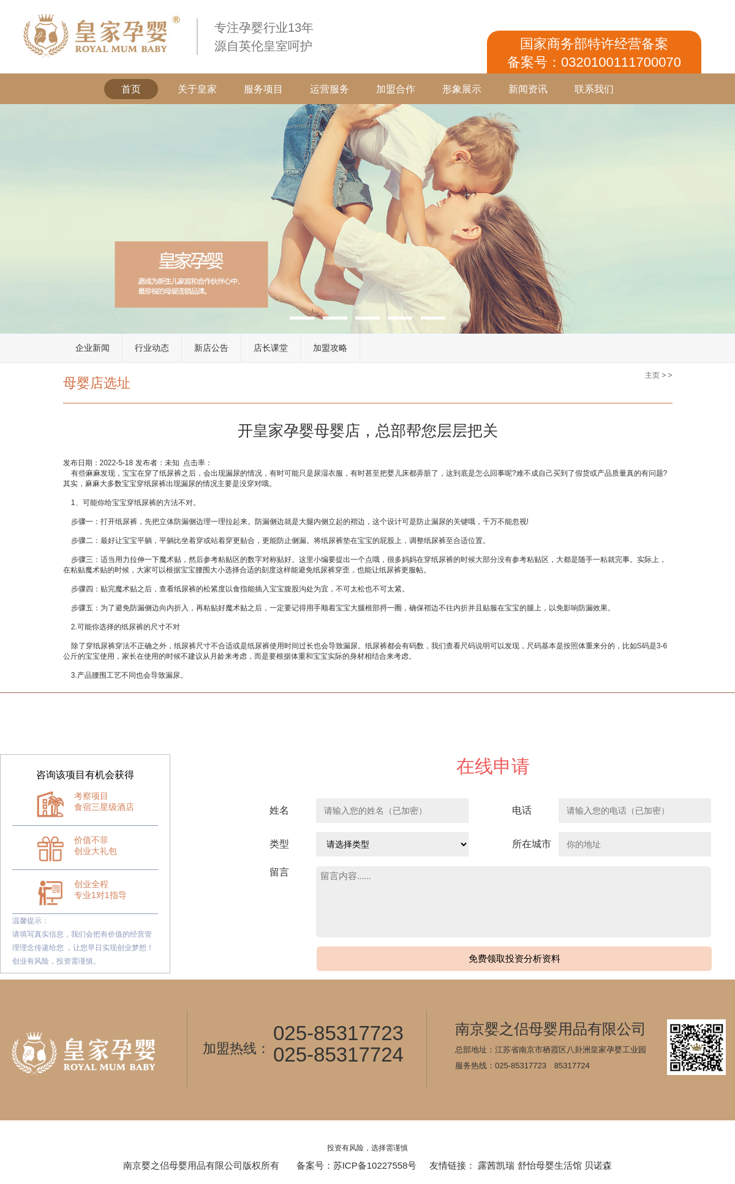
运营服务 (329, 89)
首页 (131, 89)
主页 (652, 375)
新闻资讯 (528, 89)
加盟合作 (395, 89)
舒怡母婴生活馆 (550, 1165)
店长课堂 (271, 348)
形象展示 (461, 89)
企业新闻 (92, 348)
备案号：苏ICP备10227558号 (356, 1165)
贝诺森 (598, 1165)
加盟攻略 (330, 348)
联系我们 (594, 89)
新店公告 (211, 348)
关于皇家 (197, 89)
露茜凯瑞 (496, 1165)
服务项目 (263, 89)
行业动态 (152, 348)
